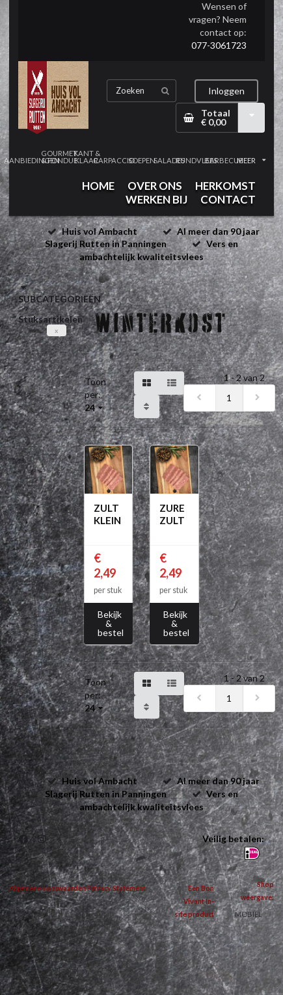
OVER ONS (155, 185)
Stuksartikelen (50, 319)
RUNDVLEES (196, 160)
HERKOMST (225, 185)
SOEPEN (141, 160)
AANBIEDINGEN (32, 160)
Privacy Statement (116, 888)
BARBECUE (223, 160)
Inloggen (226, 90)
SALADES (169, 160)
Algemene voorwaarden (47, 888)
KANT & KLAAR (87, 157)
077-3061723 (219, 45)
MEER (251, 160)
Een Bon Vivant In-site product (194, 901)
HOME (98, 185)
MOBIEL (248, 914)
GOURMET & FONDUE (59, 157)
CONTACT (228, 199)
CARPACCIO (114, 160)
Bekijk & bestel (111, 623)
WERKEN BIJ (156, 199)
